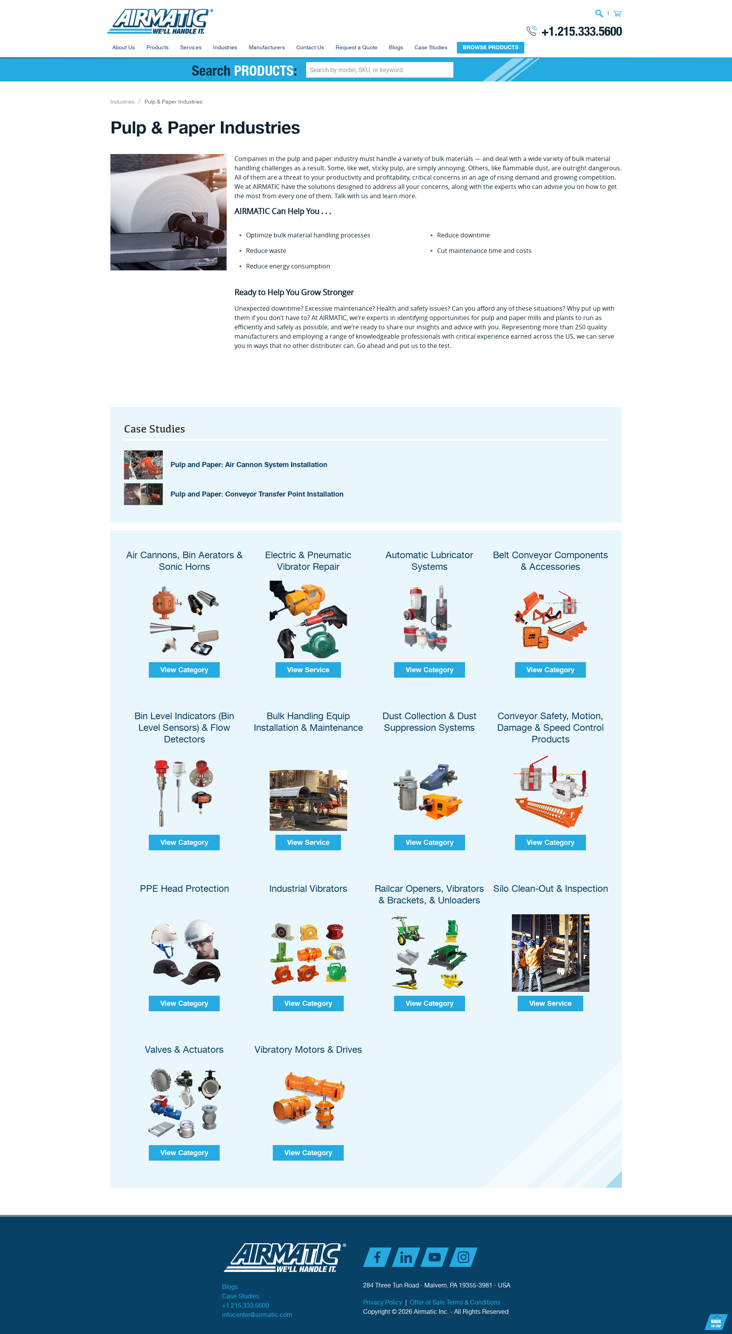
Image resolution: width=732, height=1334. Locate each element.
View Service (308, 660)
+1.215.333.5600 (581, 30)
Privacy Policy (382, 1293)
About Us (123, 47)
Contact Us (310, 47)
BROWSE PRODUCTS (490, 47)
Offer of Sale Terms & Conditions (455, 1293)
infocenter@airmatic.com (257, 1306)
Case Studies (431, 47)
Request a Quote (356, 47)
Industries (225, 47)
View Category (184, 660)
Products (157, 47)
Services (191, 47)
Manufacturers (267, 47)
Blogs (396, 47)
